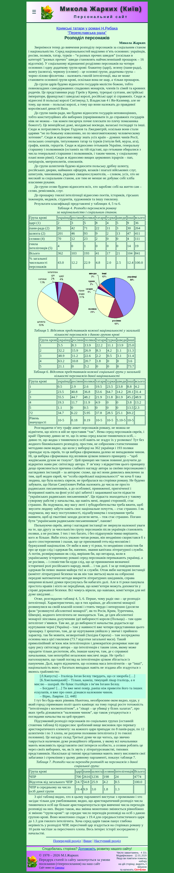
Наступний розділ (107, 841)
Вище (87, 841)
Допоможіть (87, 849)
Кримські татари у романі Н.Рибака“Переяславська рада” (87, 30)
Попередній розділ (67, 841)
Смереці (59, 867)
